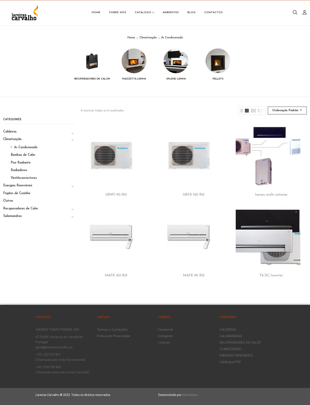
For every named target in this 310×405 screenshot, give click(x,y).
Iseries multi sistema (271, 194)
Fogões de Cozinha (16, 193)
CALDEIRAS (228, 330)
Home (131, 37)
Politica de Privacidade (113, 336)
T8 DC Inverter (271, 275)
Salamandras (12, 216)
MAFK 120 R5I (116, 275)
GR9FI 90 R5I (116, 194)
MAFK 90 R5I (194, 275)
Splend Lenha (176, 79)
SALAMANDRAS (231, 336)
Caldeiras (10, 131)
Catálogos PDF (230, 362)
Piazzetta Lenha (134, 79)
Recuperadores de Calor (92, 79)
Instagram (165, 336)
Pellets (218, 79)
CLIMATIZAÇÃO (230, 349)
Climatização (148, 37)
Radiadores (19, 170)
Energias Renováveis (17, 185)
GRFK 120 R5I (194, 194)
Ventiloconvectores (24, 178)
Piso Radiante (21, 162)
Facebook (165, 330)
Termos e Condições (112, 330)
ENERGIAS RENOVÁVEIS (236, 355)
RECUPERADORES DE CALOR (240, 342)
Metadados (190, 395)
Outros (8, 200)
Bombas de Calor (23, 155)
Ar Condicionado (25, 147)
